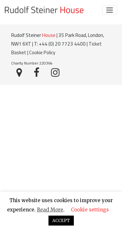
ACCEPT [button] (61, 220)
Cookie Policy (42, 52)
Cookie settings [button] (90, 210)
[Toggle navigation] (109, 10)
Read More (50, 210)
